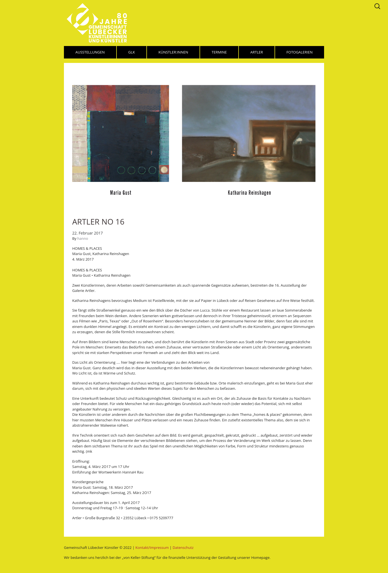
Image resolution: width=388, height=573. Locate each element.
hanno (82, 238)
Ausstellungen (90, 52)
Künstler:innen (173, 52)
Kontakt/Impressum (152, 547)
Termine (219, 52)
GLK (131, 52)
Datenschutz (183, 547)
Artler (256, 52)
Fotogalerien (299, 52)
